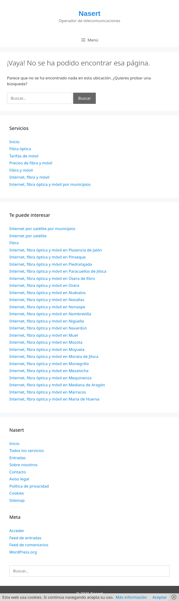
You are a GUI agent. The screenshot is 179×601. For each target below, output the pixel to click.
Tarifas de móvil (23, 156)
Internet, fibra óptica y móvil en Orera (44, 285)
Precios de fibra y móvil (30, 163)
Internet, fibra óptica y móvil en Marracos (47, 392)
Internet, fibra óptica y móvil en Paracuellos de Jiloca (57, 271)
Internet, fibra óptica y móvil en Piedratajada (50, 264)
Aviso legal (19, 479)
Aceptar (159, 597)
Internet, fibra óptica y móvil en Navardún (48, 328)
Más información (131, 597)
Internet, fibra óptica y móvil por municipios (50, 184)
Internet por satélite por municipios (42, 228)
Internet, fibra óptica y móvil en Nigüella (46, 321)
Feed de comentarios (28, 544)
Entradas (17, 457)
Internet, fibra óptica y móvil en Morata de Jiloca (53, 356)
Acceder (16, 530)
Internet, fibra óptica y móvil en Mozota (46, 342)
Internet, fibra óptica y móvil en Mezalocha (48, 370)
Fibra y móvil (21, 170)
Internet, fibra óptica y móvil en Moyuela (46, 349)
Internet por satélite (28, 235)
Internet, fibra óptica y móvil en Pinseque (47, 257)
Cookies (16, 493)
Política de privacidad (29, 486)
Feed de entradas (25, 537)
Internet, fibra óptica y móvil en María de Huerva (54, 399)
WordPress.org (23, 552)
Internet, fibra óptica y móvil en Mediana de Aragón (57, 384)
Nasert (89, 13)
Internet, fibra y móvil (29, 177)
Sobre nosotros (23, 464)
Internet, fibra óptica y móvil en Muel (43, 335)
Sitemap (16, 500)
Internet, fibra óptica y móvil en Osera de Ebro (52, 278)
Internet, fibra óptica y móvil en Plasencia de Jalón (55, 250)
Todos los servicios (26, 450)
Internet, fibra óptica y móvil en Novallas (46, 299)
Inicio (14, 141)
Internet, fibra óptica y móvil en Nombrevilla (50, 313)
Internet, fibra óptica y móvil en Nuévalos (47, 292)
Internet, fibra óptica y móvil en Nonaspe (47, 306)
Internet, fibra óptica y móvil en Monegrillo (49, 363)
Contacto (17, 472)
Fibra (14, 242)
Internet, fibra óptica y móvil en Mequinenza (50, 377)
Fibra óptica (20, 148)
